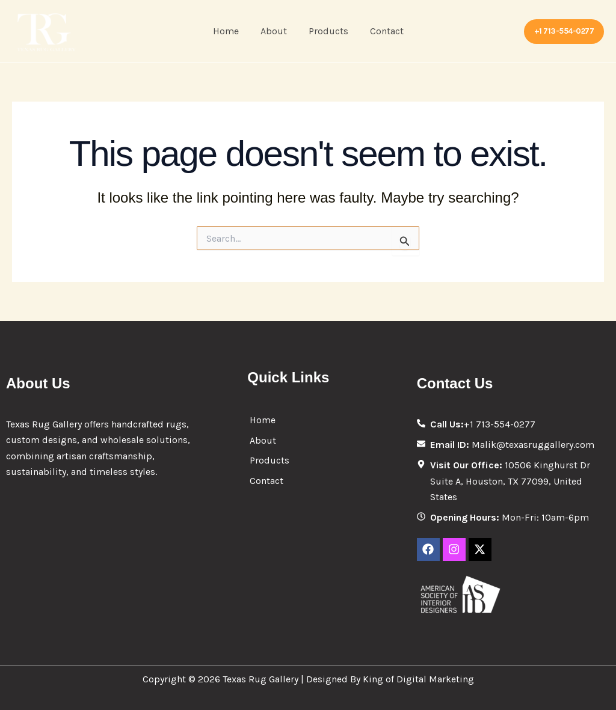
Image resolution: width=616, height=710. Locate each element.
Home (229, 31)
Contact (383, 31)
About (275, 31)
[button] (564, 31)
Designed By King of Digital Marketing (390, 679)
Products (327, 31)
